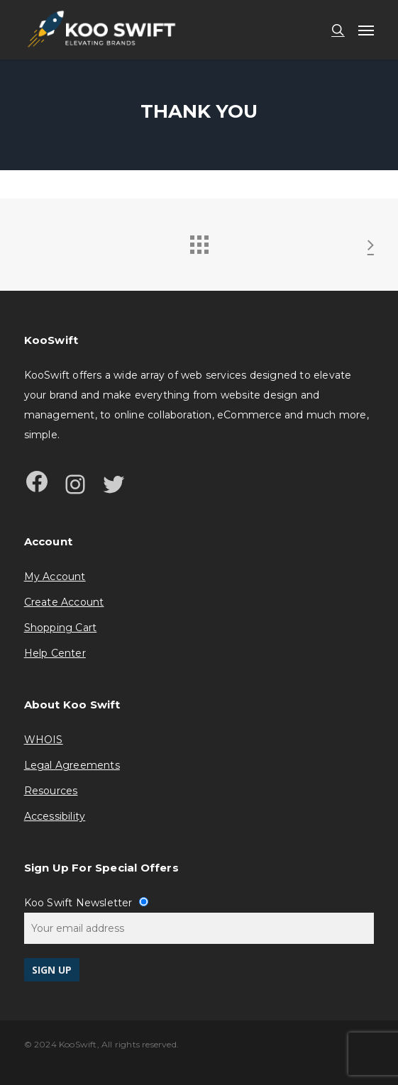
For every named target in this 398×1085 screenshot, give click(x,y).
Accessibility (55, 816)
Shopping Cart (60, 627)
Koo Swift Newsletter (86, 902)
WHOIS (43, 739)
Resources (51, 790)
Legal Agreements (72, 765)
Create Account (64, 602)
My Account (55, 576)
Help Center (55, 653)
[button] (366, 30)
